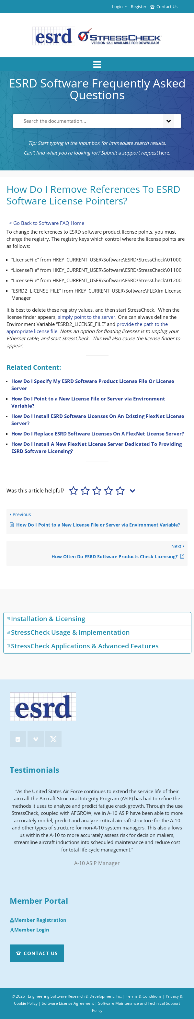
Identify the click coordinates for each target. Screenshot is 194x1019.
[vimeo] (36, 739)
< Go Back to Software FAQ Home (46, 223)
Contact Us (163, 6)
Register (138, 6)
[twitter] (53, 739)
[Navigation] (97, 64)
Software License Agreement (68, 1003)
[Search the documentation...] (87, 121)
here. (164, 152)
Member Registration (38, 920)
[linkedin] (18, 739)
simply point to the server (86, 317)
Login (119, 6)
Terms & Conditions (144, 996)
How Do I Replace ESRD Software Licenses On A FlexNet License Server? (97, 433)
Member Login (29, 929)
